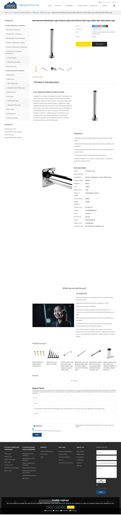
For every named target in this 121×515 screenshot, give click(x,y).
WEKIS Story (81, 455)
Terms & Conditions (56, 431)
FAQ (41, 458)
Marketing (73, 510)
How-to (61, 461)
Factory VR (80, 458)
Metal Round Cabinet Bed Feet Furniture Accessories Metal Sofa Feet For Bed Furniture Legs (95, 366)
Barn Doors (26, 480)
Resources (93, 5)
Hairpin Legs (8, 457)
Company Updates (64, 458)
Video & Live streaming (66, 464)
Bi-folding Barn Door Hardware (28, 460)
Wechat (79, 467)
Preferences (64, 510)
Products (58, 5)
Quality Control (82, 5)
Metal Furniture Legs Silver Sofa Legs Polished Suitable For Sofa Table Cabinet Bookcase (109, 366)
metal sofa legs (9, 135)
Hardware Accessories (29, 477)
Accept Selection (60, 507)
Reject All (50, 507)
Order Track (44, 455)
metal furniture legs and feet (13, 138)
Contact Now (85, 44)
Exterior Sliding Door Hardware (28, 465)
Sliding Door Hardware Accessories (29, 473)
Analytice (56, 510)
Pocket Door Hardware (29, 469)
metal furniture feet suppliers (13, 132)
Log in (108, 2)
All (11, 13)
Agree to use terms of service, (46, 430)
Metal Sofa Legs (45, 13)
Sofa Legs (35, 13)
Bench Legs (8, 474)
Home (50, 5)
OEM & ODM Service (46, 452)
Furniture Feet (8, 466)
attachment (37, 426)
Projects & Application (66, 452)
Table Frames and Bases (10, 470)
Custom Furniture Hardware (22, 13)
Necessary (48, 510)
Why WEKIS (80, 452)
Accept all (70, 507)
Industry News (63, 455)
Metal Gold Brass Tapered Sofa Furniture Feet (37, 364)
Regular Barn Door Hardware (28, 455)
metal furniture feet (10, 129)
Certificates (80, 461)
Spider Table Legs (10, 460)
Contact (104, 5)
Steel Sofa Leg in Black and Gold (52, 363)
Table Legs (7, 454)
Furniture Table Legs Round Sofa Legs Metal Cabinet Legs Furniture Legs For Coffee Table (67, 366)
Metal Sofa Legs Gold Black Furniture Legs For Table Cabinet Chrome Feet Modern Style (81, 366)
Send (37, 435)
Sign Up (114, 2)
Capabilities (69, 5)
